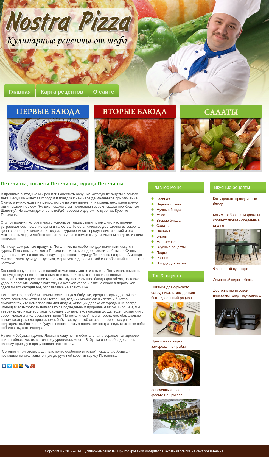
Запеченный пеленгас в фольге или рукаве (170, 392)
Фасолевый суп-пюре (230, 269)
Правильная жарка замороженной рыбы (168, 344)
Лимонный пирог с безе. (233, 280)
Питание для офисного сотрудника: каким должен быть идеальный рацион (173, 292)
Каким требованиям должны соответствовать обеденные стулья (236, 220)
